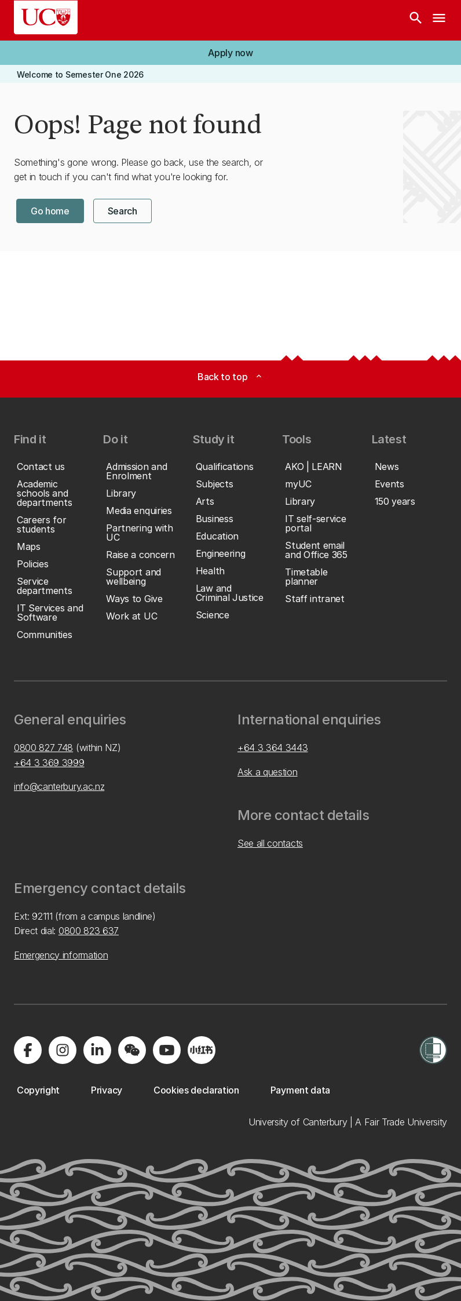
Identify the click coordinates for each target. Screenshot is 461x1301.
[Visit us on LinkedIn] (97, 1050)
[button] (230, 53)
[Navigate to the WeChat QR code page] (132, 1050)
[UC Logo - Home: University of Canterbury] (46, 17)
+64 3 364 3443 (272, 747)
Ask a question (267, 772)
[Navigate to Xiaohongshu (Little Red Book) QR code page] (201, 1050)
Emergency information (61, 955)
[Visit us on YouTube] (167, 1050)
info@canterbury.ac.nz (59, 786)
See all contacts (270, 843)
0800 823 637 (88, 930)
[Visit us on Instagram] (62, 1050)
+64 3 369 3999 (49, 762)
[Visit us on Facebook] (28, 1050)
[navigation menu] (439, 20)
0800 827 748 (43, 747)
